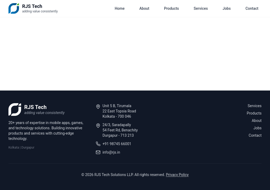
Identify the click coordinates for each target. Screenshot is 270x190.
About (144, 8)
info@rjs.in (111, 152)
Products (171, 8)
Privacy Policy (177, 175)
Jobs (227, 8)
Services (201, 8)
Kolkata (13, 147)
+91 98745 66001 (117, 144)
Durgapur (27, 147)
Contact (251, 8)
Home (120, 8)
